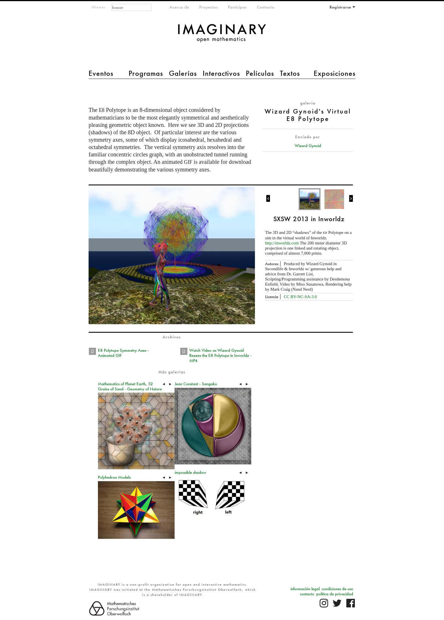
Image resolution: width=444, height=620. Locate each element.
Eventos (101, 73)
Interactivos (221, 73)
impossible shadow (190, 472)
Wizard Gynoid (308, 145)
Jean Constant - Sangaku (196, 383)
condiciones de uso (337, 588)
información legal (305, 588)
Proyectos (208, 7)
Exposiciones (334, 73)
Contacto (266, 7)
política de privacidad (334, 593)
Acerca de (179, 7)
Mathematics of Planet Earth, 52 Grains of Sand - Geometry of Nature (130, 386)
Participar (237, 7)
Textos (290, 73)
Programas (146, 73)
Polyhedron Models (114, 477)
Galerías (183, 73)
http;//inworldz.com (282, 243)
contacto (307, 593)
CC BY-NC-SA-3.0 (300, 296)
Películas (260, 73)
